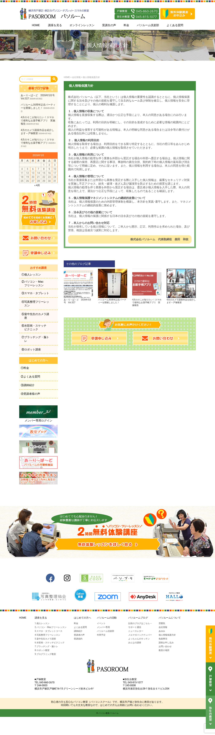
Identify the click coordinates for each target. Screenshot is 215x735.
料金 (126, 25)
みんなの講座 (134, 642)
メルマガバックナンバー (140, 635)
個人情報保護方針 (167, 635)
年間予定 (101, 635)
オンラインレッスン (82, 25)
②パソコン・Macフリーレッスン (33, 283)
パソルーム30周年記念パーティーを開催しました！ (112, 300)
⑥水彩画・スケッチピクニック (34, 327)
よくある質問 (175, 25)
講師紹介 (78, 631)
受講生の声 (109, 25)
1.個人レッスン (42, 623)
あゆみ (162, 631)
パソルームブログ (138, 617)
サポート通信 (134, 627)
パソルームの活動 (107, 617)
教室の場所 (164, 650)
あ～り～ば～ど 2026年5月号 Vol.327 (78, 300)
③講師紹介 (28, 385)
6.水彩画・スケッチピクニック (49, 642)
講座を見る (55, 25)
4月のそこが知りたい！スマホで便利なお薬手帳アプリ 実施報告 (146, 301)
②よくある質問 (30, 376)
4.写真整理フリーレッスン (47, 635)
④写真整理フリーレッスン (35, 303)
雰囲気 (162, 623)
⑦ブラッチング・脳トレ (35, 339)
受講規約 (78, 638)
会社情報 (163, 627)
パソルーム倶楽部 (148, 25)
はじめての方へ (82, 617)
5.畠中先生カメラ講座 (45, 638)
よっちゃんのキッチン (139, 638)
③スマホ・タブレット (35, 293)
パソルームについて (170, 617)
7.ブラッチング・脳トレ (46, 646)
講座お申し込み (166, 642)
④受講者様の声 (30, 393)
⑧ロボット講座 (31, 349)
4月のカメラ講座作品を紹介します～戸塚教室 (181, 300)
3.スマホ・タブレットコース (48, 631)
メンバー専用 (103, 627)
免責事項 (163, 638)
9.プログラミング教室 (45, 654)
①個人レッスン (31, 274)
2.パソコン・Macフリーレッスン (50, 627)
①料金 (25, 367)
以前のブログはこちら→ (140, 623)
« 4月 (37, 185)
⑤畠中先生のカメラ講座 (35, 315)
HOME (36, 25)
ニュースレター (135, 631)
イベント (101, 623)
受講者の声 (79, 635)
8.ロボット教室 (42, 650)
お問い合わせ (165, 646)
